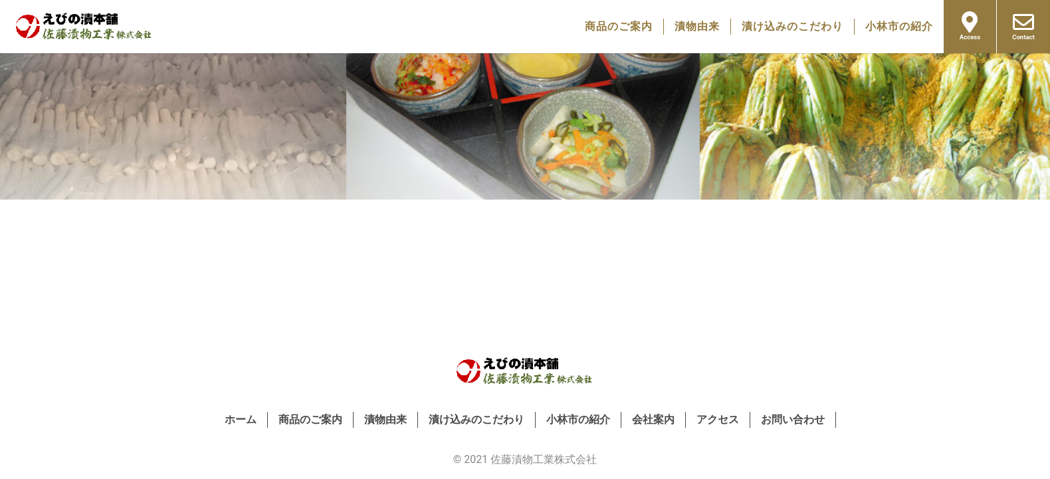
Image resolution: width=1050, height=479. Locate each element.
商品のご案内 (619, 26)
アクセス (717, 419)
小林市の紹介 (899, 26)
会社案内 (653, 419)
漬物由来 (697, 26)
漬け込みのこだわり (792, 26)
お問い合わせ (793, 419)
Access (970, 26)
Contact (1023, 26)
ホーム (241, 419)
